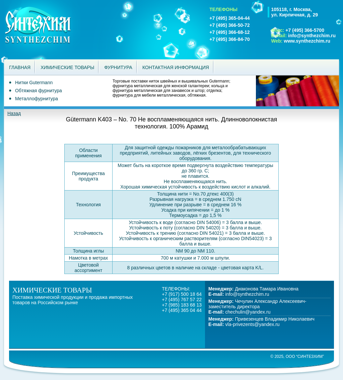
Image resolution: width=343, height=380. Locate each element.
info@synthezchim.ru (312, 35)
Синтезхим (53, 29)
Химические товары (67, 67)
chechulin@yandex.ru (248, 312)
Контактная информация (175, 67)
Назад (14, 113)
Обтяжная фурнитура (38, 90)
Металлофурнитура (36, 98)
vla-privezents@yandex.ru (252, 324)
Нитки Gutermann (34, 82)
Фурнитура (118, 67)
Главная (19, 67)
